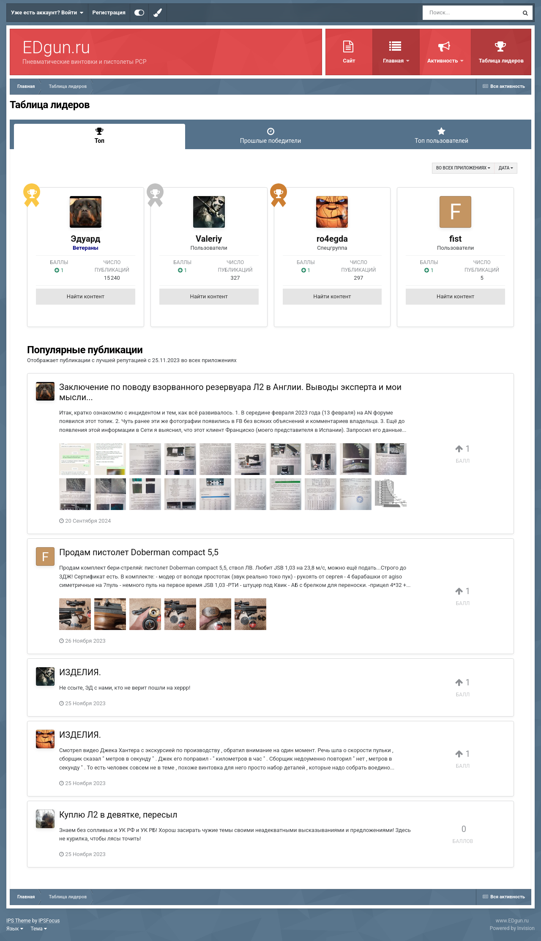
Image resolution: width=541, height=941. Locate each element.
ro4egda (332, 239)
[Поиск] (455, 12)
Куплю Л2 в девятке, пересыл (118, 815)
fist (455, 239)
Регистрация (109, 12)
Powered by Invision (512, 928)
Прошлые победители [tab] (270, 135)
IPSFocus (49, 921)
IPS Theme (18, 921)
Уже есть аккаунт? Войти (47, 13)
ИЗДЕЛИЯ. (80, 672)
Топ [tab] (99, 135)
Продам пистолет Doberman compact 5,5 (139, 552)
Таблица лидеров (501, 60)
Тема (39, 929)
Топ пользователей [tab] (441, 135)
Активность (443, 60)
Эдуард (85, 239)
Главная (394, 60)
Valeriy (209, 239)
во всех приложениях (463, 168)
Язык (14, 929)
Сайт (349, 60)
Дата (506, 168)
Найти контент (85, 296)
